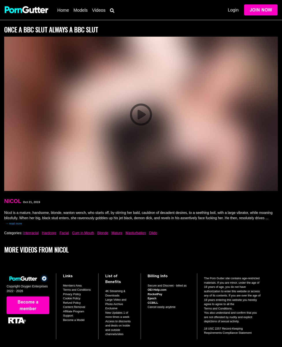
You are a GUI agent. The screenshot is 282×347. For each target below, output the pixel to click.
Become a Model (74, 320)
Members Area (72, 285)
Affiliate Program (73, 311)
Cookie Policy (71, 298)
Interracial (31, 233)
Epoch (152, 298)
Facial (64, 233)
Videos (99, 10)
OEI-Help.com (157, 289)
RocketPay (155, 294)
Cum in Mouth (83, 233)
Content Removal (74, 307)
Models (80, 10)
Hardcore (49, 233)
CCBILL (153, 302)
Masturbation (136, 233)
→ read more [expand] (14, 223)
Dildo (153, 233)
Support (68, 315)
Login (233, 10)
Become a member (28, 305)
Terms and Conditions (77, 289)
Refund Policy (72, 302)
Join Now (261, 10)
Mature (116, 233)
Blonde (102, 233)
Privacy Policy (72, 294)
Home (63, 10)
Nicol (12, 201)
